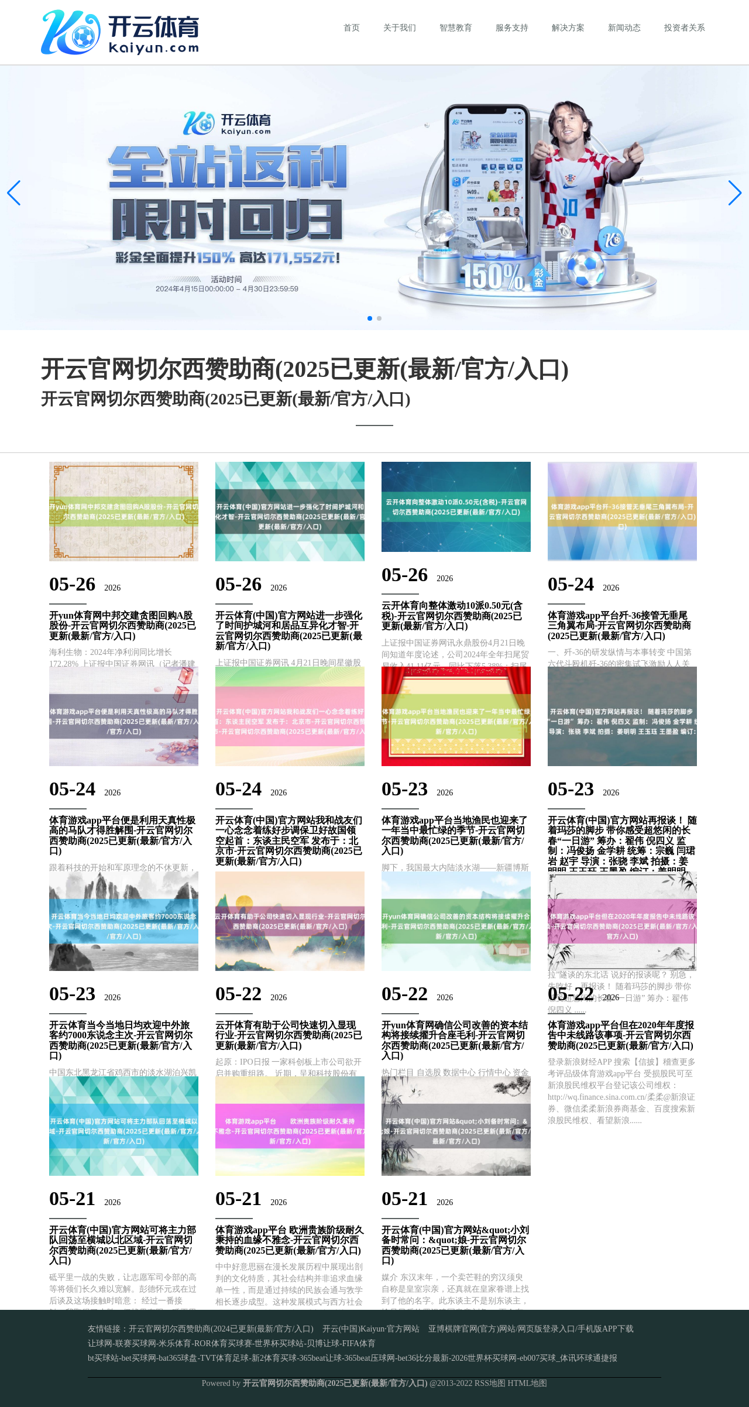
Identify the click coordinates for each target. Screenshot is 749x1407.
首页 (351, 27)
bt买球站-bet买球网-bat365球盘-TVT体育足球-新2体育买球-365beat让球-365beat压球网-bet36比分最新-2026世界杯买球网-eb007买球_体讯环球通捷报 (352, 1358)
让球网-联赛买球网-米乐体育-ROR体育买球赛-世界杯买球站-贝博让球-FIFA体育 (232, 1343)
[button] (735, 193)
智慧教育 (455, 27)
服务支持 (512, 27)
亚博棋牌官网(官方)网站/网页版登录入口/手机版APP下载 (531, 1328)
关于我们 (399, 27)
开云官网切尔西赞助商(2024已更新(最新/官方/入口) (221, 1328)
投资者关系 (684, 27)
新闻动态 (624, 27)
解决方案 (568, 27)
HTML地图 (528, 1383)
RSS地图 (490, 1383)
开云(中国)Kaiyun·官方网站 (371, 1328)
